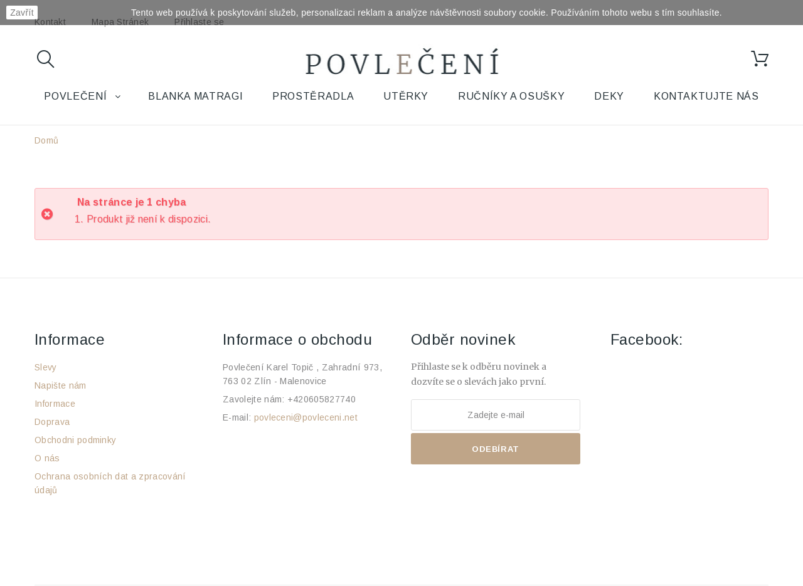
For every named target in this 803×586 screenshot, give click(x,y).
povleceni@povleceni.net (306, 417)
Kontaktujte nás (706, 96)
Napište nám (61, 385)
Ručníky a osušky (511, 96)
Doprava (52, 422)
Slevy (46, 367)
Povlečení (75, 96)
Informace (55, 404)
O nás (47, 458)
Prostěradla (313, 96)
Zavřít (22, 13)
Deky (609, 96)
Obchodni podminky (75, 440)
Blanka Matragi (195, 96)
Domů (46, 140)
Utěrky (405, 96)
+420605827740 (321, 399)
